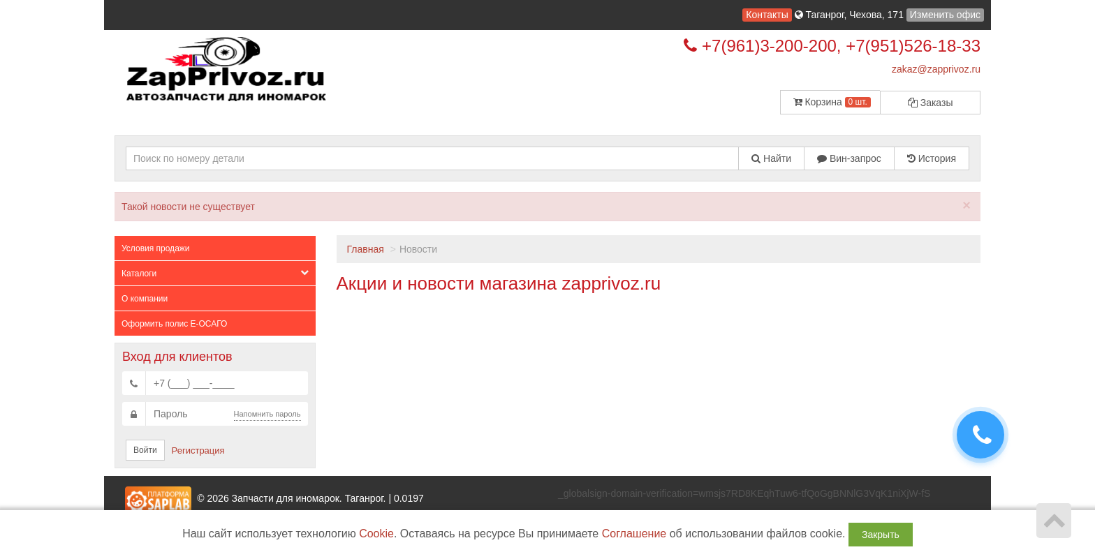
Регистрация (198, 450)
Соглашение (634, 533)
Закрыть (880, 534)
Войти (145, 450)
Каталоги (215, 273)
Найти (771, 158)
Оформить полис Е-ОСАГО (174, 324)
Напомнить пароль (267, 414)
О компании (145, 299)
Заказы (930, 102)
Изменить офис (945, 14)
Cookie (376, 533)
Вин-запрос (849, 158)
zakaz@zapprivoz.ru (936, 69)
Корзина (832, 101)
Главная (365, 249)
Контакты (767, 14)
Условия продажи (156, 248)
